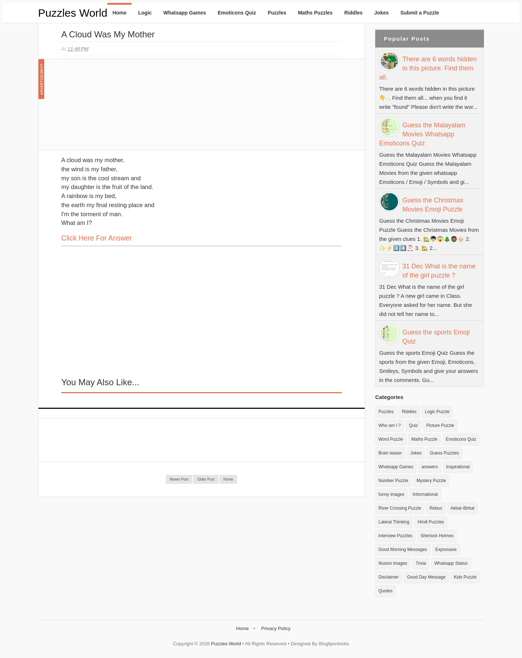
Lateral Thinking (393, 522)
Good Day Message (426, 577)
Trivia (420, 563)
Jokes (381, 13)
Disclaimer (388, 577)
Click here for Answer (96, 238)
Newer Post (179, 479)
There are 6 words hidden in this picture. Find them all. (428, 68)
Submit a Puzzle (419, 13)
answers (430, 466)
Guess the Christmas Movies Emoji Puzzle (432, 205)
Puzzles (277, 13)
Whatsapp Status (450, 563)
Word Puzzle (390, 439)
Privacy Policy (275, 628)
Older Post (205, 479)
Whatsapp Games (184, 13)
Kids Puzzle (465, 577)
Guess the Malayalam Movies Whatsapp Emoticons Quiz (422, 134)
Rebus (436, 508)
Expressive (446, 549)
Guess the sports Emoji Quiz (436, 337)
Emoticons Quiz (237, 13)
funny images (391, 494)
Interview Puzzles (395, 535)
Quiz (413, 425)
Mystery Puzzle (431, 480)
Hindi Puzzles (431, 522)
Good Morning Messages (402, 549)
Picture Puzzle (440, 425)
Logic (145, 13)
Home (119, 13)
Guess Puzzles (444, 453)
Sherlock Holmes (436, 535)
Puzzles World (72, 13)
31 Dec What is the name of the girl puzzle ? (439, 271)
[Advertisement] (115, 108)
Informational (425, 494)
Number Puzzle (393, 480)
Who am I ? (389, 425)
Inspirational (458, 466)
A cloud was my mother (108, 34)
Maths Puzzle (424, 439)
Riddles (353, 13)
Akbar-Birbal (463, 508)
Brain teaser (390, 453)
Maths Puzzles (315, 13)
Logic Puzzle (437, 411)
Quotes (385, 590)
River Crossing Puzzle (399, 508)
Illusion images (392, 563)
